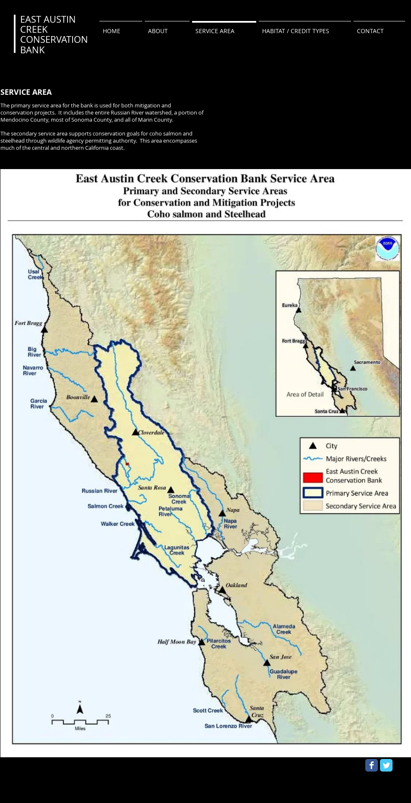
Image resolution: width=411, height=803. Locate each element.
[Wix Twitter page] (386, 765)
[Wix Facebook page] (371, 765)
